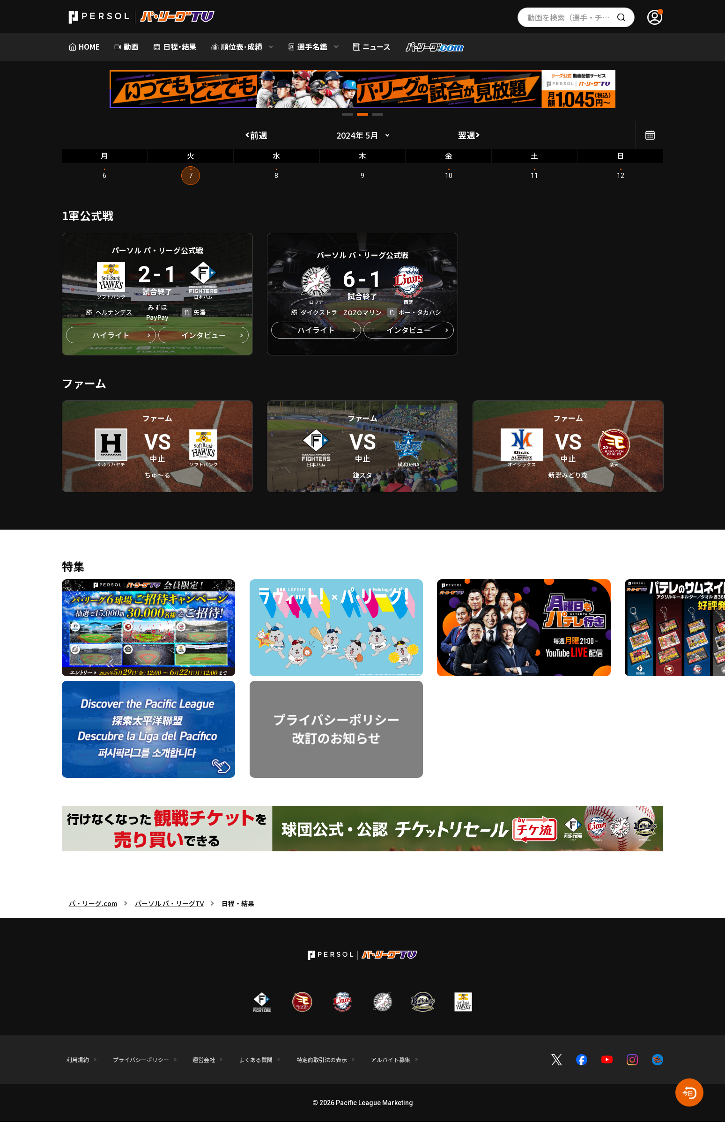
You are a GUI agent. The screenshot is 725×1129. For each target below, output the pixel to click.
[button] (347, 114)
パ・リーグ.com (93, 911)
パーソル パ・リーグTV (169, 911)
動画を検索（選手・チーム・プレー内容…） (581, 17)
